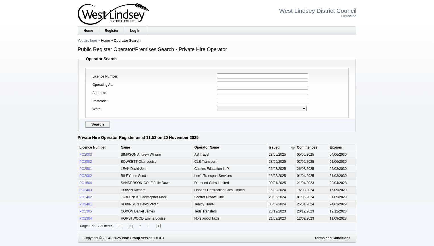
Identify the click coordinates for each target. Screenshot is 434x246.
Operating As (102, 85)
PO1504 (85, 183)
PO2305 (85, 211)
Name (125, 147)
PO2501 (85, 169)
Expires (336, 147)
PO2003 (85, 155)
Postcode (99, 101)
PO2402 (85, 197)
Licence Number (104, 76)
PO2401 (85, 204)
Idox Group (131, 238)
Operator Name (206, 147)
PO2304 (85, 218)
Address (98, 93)
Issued (274, 147)
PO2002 (85, 176)
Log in (135, 31)
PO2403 (85, 190)
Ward (96, 109)
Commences (307, 147)
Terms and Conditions (332, 238)
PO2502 (85, 162)
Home (88, 31)
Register (111, 31)
